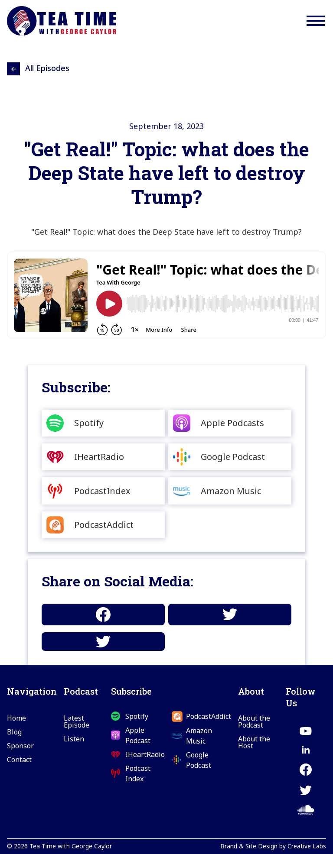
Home (16, 718)
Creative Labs (306, 846)
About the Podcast (254, 721)
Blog (14, 732)
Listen (74, 739)
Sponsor (20, 745)
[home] (61, 21)
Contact (19, 759)
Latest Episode (76, 721)
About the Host (254, 742)
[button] (315, 20)
